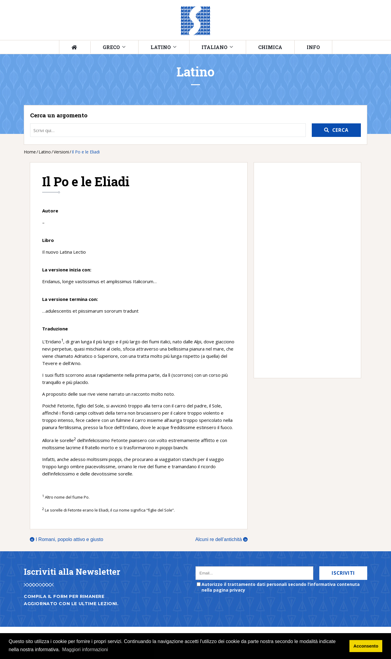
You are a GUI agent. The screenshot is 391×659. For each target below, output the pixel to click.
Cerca (340, 130)
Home (30, 152)
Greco (111, 47)
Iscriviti (343, 573)
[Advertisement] (304, 270)
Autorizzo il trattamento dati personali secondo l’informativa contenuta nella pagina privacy (281, 587)
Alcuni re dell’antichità (221, 539)
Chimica (270, 47)
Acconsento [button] (365, 646)
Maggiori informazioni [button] (85, 649)
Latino (161, 47)
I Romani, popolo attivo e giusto (66, 539)
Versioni (61, 152)
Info (313, 47)
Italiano (214, 47)
